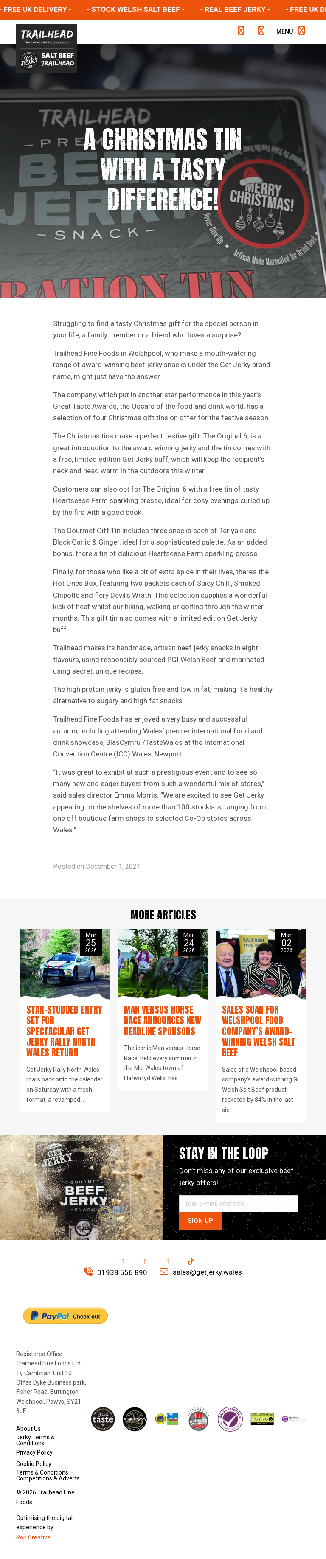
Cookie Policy (33, 1464)
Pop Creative (33, 1537)
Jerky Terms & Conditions (35, 1440)
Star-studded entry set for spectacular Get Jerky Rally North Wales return (64, 1031)
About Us (28, 1429)
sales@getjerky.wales (201, 1272)
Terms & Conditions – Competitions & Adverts (48, 1475)
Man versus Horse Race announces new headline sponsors (162, 1020)
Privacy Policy (34, 1452)
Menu (290, 31)
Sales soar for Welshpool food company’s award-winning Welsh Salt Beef (258, 1031)
